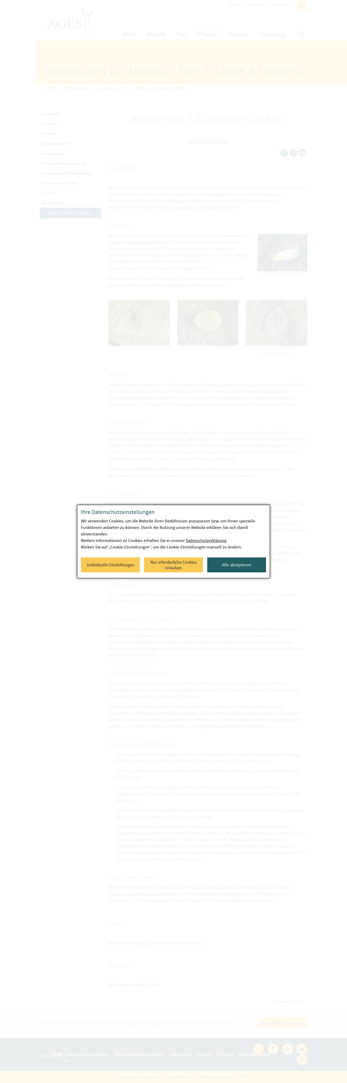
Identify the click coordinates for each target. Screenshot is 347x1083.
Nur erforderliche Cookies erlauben (173, 564)
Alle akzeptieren (236, 565)
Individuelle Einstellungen (110, 565)
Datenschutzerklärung (206, 540)
